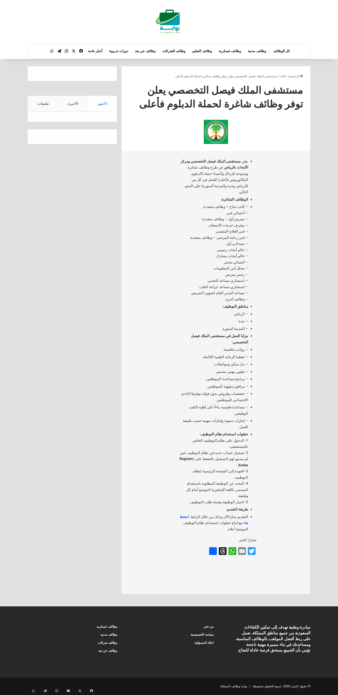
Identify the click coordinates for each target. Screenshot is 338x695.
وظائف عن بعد (145, 51)
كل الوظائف (281, 51)
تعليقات (43, 103)
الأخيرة (73, 103)
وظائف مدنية (257, 51)
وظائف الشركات (173, 51)
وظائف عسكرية (230, 51)
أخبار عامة (95, 51)
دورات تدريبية (118, 51)
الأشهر (102, 103)
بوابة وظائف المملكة (233, 686)
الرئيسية (295, 76)
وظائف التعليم (202, 51)
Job (283, 76)
